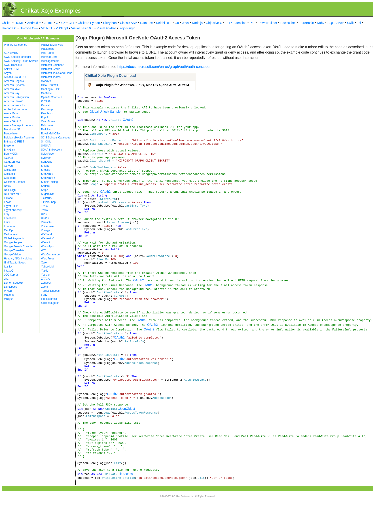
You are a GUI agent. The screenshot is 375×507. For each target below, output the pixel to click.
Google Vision (12, 254)
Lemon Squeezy (13, 282)
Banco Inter (11, 133)
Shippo (45, 165)
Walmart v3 (48, 238)
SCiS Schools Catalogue (55, 137)
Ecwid (7, 202)
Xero (44, 262)
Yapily (44, 270)
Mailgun (8, 298)
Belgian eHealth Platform (19, 137)
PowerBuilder (267, 23)
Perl (252, 23)
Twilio (44, 210)
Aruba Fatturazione (15, 109)
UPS (44, 214)
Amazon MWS (12, 89)
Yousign (46, 274)
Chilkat (6, 23)
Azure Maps (11, 113)
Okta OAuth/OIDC (52, 85)
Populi (45, 117)
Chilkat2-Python (89, 23)
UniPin (45, 218)
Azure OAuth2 (12, 121)
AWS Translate (13, 65)
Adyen (8, 73)
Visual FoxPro (106, 28)
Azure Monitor (12, 117)
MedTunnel (48, 52)
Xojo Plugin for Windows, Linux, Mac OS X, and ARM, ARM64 (142, 85)
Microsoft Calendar (52, 65)
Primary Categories (15, 44)
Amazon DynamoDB (16, 85)
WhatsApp (47, 246)
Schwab (46, 157)
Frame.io (9, 226)
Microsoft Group (50, 69)
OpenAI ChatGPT (51, 97)
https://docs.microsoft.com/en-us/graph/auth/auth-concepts (163, 67)
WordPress (47, 258)
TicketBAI (47, 198)
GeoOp (8, 230)
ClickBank (10, 169)
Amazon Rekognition (16, 97)
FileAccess (125, 474)
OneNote (46, 93)
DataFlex (146, 23)
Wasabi (45, 242)
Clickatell (9, 173)
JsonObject (127, 408)
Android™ (34, 23)
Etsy (6, 214)
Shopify (45, 169)
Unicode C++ (29, 28)
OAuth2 (128, 119)
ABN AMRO (11, 52)
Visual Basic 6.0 (82, 28)
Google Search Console (18, 246)
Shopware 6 (48, 177)
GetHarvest (11, 234)
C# (63, 23)
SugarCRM (47, 194)
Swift (350, 23)
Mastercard (48, 48)
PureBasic (306, 23)
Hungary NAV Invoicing (18, 258)
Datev (7, 186)
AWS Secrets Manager (17, 56)
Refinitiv (46, 129)
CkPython (110, 23)
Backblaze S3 (12, 129)
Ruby (320, 23)
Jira (6, 278)
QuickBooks (48, 121)
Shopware (47, 173)
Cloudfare (10, 177)
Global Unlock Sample (105, 111)
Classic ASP (128, 23)
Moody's (46, 81)
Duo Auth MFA (12, 194)
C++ (71, 23)
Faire (7, 222)
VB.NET (47, 28)
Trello (44, 206)
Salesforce (47, 153)
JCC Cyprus (11, 274)
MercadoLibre (49, 56)
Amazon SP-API (13, 101)
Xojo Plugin (127, 28)
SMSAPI (46, 145)
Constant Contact (14, 181)
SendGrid (47, 161)
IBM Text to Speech (15, 262)
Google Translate (14, 250)
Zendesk (46, 282)
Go (177, 23)
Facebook (10, 218)
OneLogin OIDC (50, 89)
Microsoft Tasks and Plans (56, 73)
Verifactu (46, 222)
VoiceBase (47, 226)
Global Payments (14, 238)
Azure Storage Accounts (18, 125)
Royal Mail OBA (50, 133)
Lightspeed (10, 286)
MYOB (8, 290)
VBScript (62, 28)
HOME (19, 23)
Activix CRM (11, 69)
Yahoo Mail (47, 266)
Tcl (359, 23)
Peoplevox (47, 113)
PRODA (46, 101)
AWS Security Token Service (21, 61)
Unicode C (9, 28)
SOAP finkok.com (51, 149)
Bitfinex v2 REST (14, 141)
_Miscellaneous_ (51, 290)
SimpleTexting (49, 181)
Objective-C (214, 23)
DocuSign (10, 190)
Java (185, 23)
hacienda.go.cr (50, 302)
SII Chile (46, 141)
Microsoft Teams (51, 77)
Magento (9, 294)
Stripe (44, 190)
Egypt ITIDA (11, 206)
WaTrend (46, 234)
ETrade (8, 198)
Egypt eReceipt (13, 210)
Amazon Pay (11, 93)
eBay (44, 294)
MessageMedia (50, 61)
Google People (13, 242)
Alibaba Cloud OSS (15, 77)
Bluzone (9, 145)
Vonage (45, 230)
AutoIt (48, 23)
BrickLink (9, 149)
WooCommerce (50, 254)
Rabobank (47, 125)
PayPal (45, 105)
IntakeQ (8, 270)
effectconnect (49, 298)
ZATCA (45, 278)
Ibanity (8, 266)
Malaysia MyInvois (52, 44)
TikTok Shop (48, 202)
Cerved (8, 165)
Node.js (197, 23)
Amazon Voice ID (14, 105)
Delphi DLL (163, 23)
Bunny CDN (11, 153)
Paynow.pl (47, 109)
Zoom (44, 286)
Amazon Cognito (14, 81)
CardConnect (12, 161)
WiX (43, 250)
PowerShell (288, 23)
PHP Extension (235, 23)
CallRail (8, 157)
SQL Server (336, 23)
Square (45, 186)
